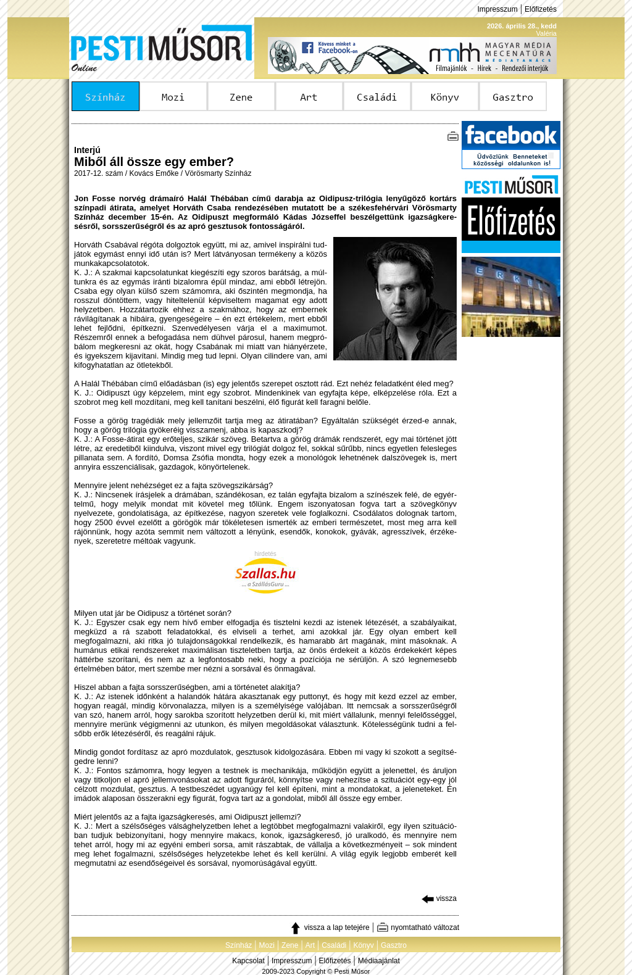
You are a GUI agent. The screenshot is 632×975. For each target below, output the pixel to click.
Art (310, 945)
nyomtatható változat (417, 927)
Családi (334, 945)
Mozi (267, 945)
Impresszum (497, 9)
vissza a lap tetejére (329, 927)
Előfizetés (541, 9)
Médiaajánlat (379, 960)
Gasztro (394, 945)
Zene (289, 945)
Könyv (363, 945)
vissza (439, 898)
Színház (238, 945)
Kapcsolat (248, 960)
